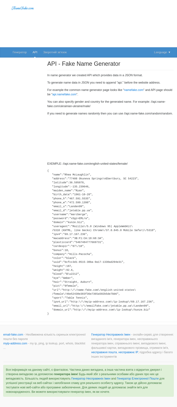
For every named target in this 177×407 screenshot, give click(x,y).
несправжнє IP (128, 352)
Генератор (20, 52)
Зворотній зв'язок (55, 52)
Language (162, 52)
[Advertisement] (110, 23)
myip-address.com (15, 343)
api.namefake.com (64, 94)
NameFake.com (22, 8)
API (35, 52)
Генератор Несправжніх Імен (111, 334)
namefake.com (133, 90)
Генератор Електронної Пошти (138, 378)
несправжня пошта (104, 352)
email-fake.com (13, 334)
